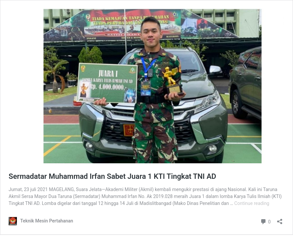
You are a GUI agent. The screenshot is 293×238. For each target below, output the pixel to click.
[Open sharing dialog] (279, 219)
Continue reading (251, 203)
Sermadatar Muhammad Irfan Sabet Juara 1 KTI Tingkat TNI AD (112, 176)
